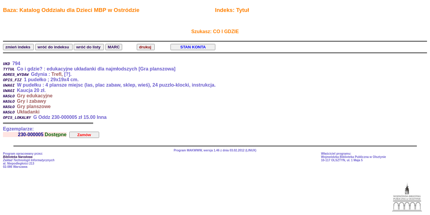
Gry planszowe (34, 106)
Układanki (28, 111)
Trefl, (57, 74)
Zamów (84, 135)
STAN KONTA (193, 47)
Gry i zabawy (31, 101)
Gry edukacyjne (35, 95)
